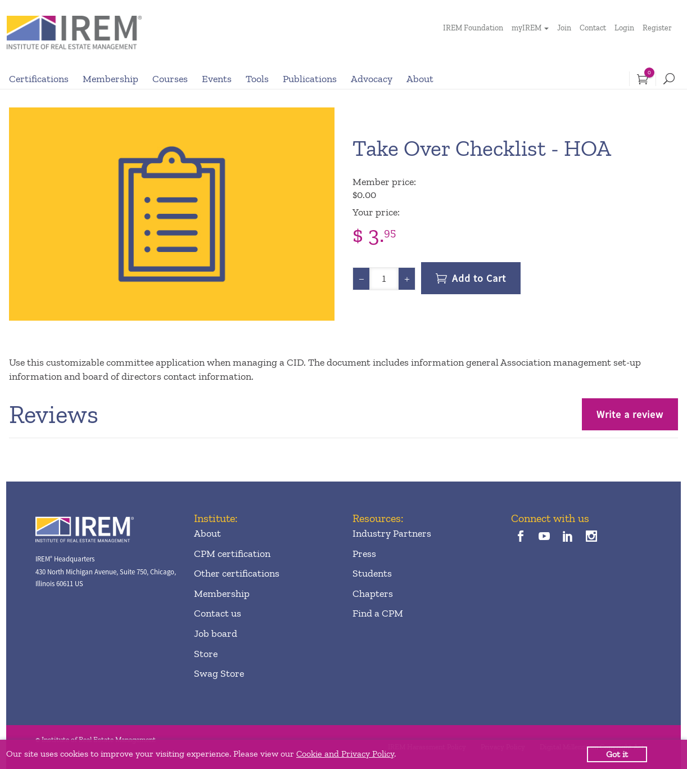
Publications (310, 79)
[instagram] (591, 537)
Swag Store (219, 673)
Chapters (372, 593)
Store (206, 653)
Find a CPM (377, 613)
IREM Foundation (473, 28)
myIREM (526, 28)
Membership (110, 79)
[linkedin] (568, 537)
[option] (172, 214)
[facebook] (520, 537)
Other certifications (236, 573)
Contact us (217, 613)
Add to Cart (479, 278)
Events (217, 79)
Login (624, 28)
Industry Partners (391, 533)
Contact (593, 28)
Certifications (39, 79)
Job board (215, 633)
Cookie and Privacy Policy (345, 753)
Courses (170, 79)
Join (564, 28)
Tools (257, 79)
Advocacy (371, 79)
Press (364, 553)
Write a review (629, 414)
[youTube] (544, 537)
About (419, 79)
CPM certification (232, 553)
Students (372, 573)
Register (657, 28)
